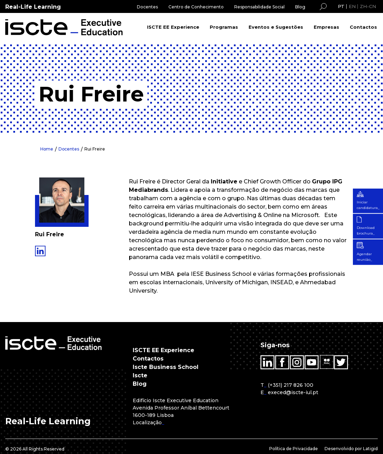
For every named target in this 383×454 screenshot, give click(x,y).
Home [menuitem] (47, 149)
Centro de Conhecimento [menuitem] (196, 6)
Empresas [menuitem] (326, 27)
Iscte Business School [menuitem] (166, 367)
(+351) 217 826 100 (290, 385)
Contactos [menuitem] (363, 27)
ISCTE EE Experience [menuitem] (173, 27)
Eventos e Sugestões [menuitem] (276, 27)
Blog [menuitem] (300, 6)
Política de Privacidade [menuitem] (293, 448)
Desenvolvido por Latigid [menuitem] (351, 448)
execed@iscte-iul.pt (293, 392)
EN (352, 6)
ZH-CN (368, 6)
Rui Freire (95, 149)
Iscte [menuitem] (140, 375)
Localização (147, 422)
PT (341, 6)
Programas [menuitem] (224, 27)
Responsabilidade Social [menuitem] (259, 6)
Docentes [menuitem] (147, 6)
